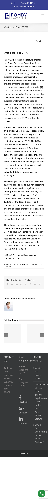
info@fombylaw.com (24, 6)
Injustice (34, 264)
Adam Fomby (10, 264)
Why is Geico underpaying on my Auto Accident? (39, 433)
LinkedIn (23, 421)
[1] (41, 87)
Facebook (23, 399)
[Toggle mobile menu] (42, 13)
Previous (40, 41)
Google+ (23, 410)
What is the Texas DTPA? (38, 373)
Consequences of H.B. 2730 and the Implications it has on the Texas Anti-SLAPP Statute (39, 401)
